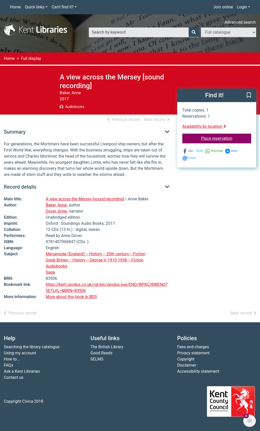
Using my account (20, 353)
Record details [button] (20, 187)
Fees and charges (193, 346)
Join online (223, 7)
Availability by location (204, 126)
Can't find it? (63, 7)
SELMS (96, 359)
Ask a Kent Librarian (22, 371)
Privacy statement (193, 353)
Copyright (185, 359)
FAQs (8, 365)
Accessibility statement (198, 371)
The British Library (106, 346)
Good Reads (101, 353)
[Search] (194, 32)
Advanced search (240, 22)
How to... (12, 359)
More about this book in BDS (71, 296)
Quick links (34, 7)
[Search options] (228, 32)
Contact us (13, 377)
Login (242, 7)
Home (15, 7)
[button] (249, 95)
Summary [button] (15, 132)
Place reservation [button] (226, 138)
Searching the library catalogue (31, 346)
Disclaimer (186, 365)
